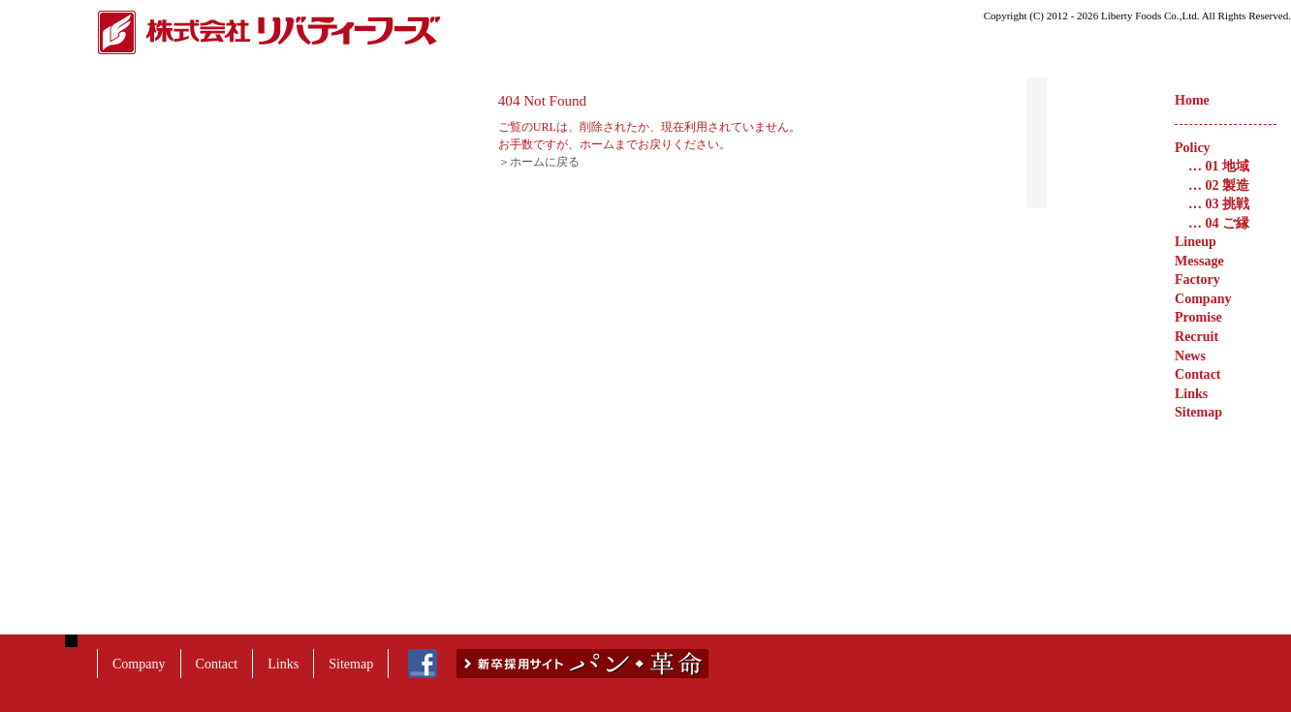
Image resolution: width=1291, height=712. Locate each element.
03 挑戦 (1218, 203)
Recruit (1196, 336)
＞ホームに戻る (706, 162)
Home (1192, 100)
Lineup (1195, 241)
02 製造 (1218, 185)
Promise (1198, 317)
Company (1203, 298)
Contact (1198, 374)
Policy (1193, 147)
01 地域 (1218, 165)
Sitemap (1198, 411)
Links (1191, 393)
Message (1199, 260)
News (1190, 355)
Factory (1197, 279)
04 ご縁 (1218, 223)
